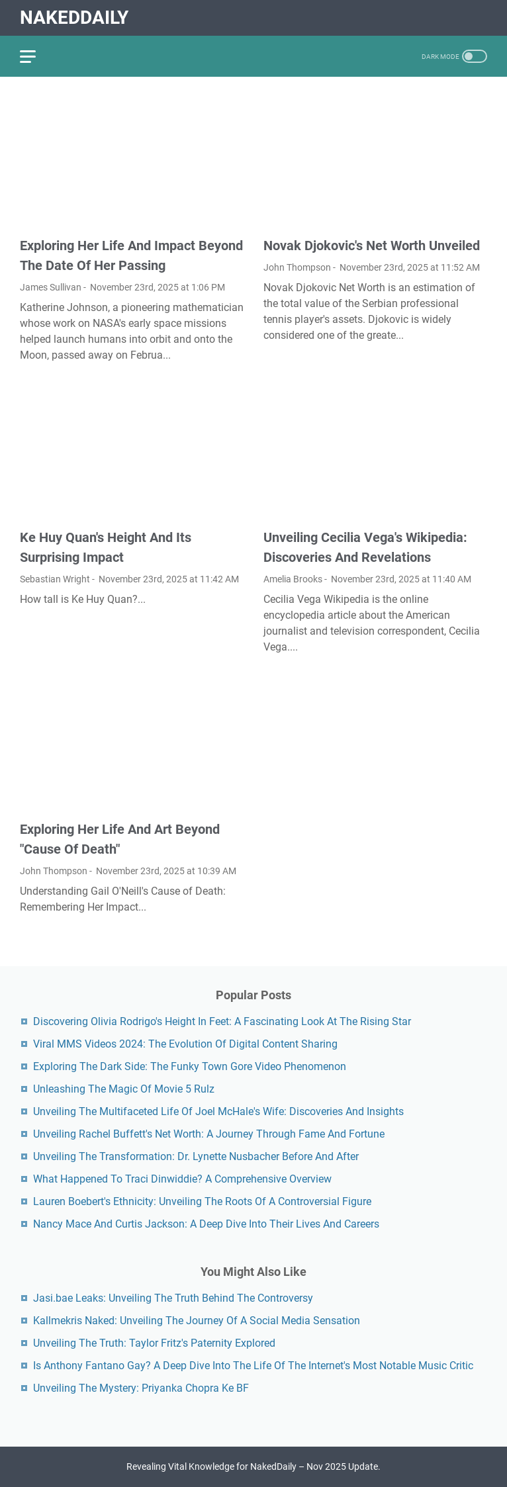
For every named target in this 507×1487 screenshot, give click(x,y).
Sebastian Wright (55, 579)
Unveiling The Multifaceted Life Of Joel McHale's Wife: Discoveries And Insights (218, 1111)
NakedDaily (74, 17)
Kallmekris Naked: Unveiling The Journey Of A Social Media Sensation (196, 1320)
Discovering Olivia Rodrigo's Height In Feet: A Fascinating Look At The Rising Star (222, 1021)
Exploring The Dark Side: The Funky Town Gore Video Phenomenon (189, 1066)
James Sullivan (50, 287)
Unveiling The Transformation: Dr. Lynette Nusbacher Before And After (196, 1156)
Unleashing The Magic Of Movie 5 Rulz (123, 1089)
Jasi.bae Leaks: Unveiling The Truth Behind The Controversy (173, 1298)
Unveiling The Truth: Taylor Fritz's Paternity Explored (154, 1343)
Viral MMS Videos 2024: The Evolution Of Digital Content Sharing (185, 1044)
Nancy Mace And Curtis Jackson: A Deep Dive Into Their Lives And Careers (206, 1224)
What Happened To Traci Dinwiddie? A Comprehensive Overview (182, 1179)
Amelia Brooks (292, 579)
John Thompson (297, 267)
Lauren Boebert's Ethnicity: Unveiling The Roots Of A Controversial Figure (202, 1201)
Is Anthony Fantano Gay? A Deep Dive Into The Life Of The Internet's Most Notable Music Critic (253, 1365)
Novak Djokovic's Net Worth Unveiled (371, 245)
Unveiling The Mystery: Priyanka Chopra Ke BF (141, 1388)
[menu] (36, 56)
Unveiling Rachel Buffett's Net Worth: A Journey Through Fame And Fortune (209, 1134)
